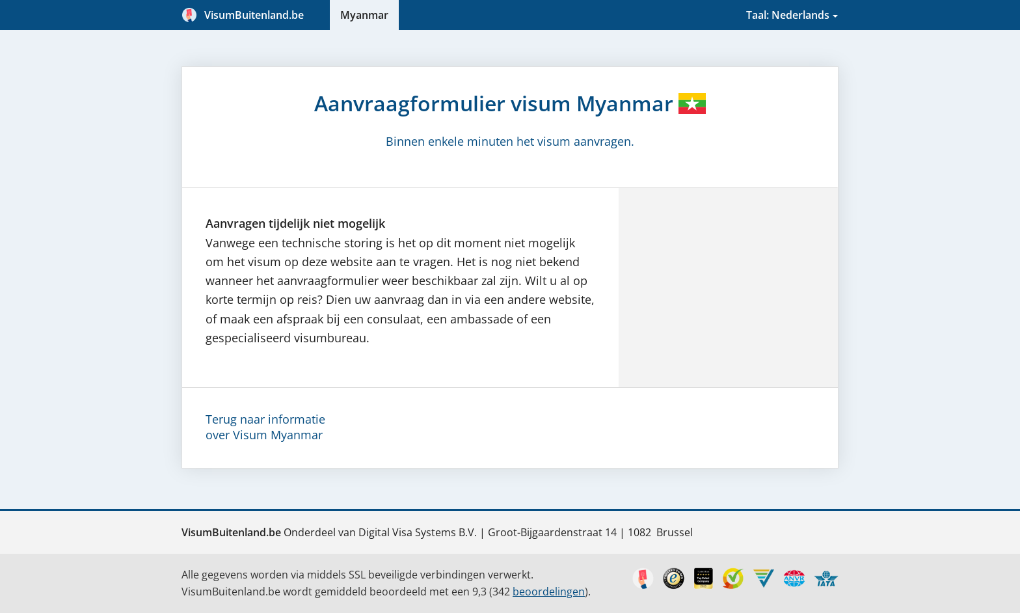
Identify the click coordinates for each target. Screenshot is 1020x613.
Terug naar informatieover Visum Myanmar (265, 427)
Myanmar (364, 15)
